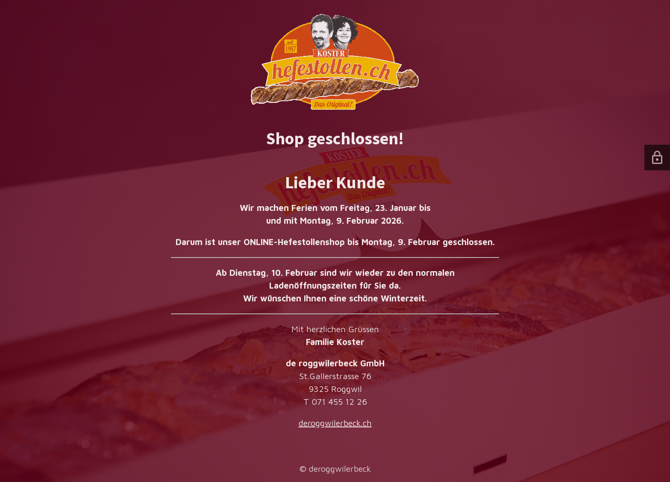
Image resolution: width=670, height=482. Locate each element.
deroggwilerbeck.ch (335, 423)
